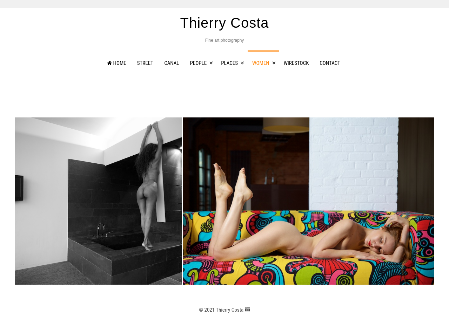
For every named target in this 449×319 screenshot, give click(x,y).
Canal (171, 63)
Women (260, 63)
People (198, 63)
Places (229, 63)
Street (145, 63)
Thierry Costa (224, 22)
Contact (330, 63)
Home (116, 63)
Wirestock (296, 63)
